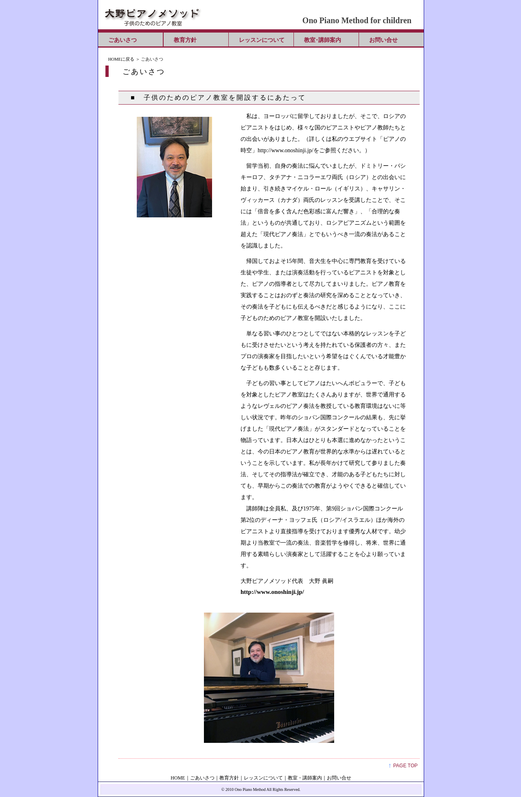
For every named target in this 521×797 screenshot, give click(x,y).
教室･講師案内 (322, 40)
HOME (178, 778)
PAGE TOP (405, 766)
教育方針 (185, 40)
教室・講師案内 (305, 778)
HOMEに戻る (121, 59)
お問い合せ (383, 40)
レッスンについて (262, 40)
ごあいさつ (122, 40)
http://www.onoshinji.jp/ (272, 592)
